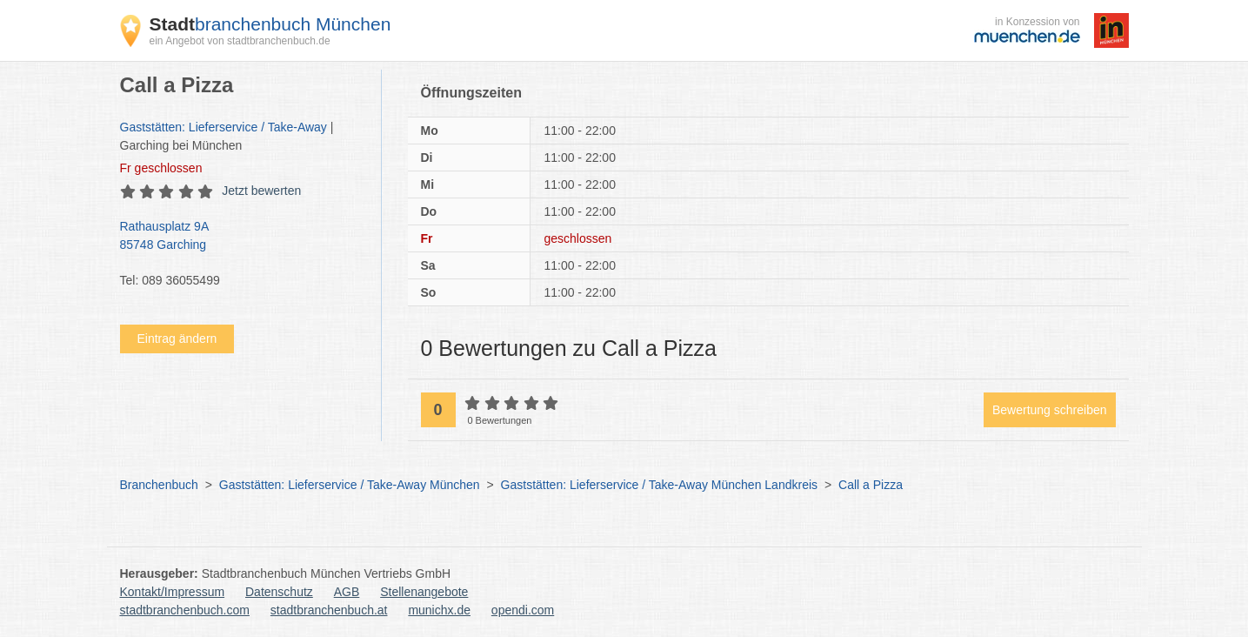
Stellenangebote (424, 592)
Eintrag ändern (177, 338)
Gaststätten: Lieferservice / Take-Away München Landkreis (659, 485)
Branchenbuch (159, 485)
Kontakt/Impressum (172, 592)
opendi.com (522, 610)
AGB (347, 592)
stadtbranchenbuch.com (185, 610)
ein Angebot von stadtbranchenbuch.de (240, 41)
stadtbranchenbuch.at (329, 610)
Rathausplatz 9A (242, 236)
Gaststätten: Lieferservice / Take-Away (223, 127)
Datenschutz (279, 592)
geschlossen (161, 168)
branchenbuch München (270, 24)
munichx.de (439, 610)
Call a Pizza (870, 485)
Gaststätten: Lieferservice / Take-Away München (349, 485)
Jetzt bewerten (261, 191)
